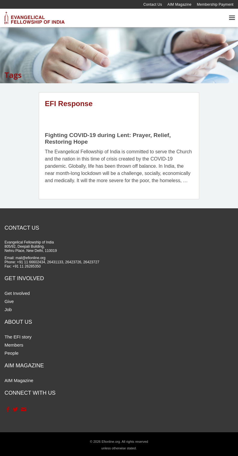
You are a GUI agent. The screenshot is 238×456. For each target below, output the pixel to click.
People (12, 353)
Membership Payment (215, 4)
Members (14, 344)
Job (8, 309)
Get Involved (17, 293)
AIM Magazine (179, 4)
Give (9, 301)
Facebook (8, 409)
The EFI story (18, 336)
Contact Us (152, 4)
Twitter (15, 409)
